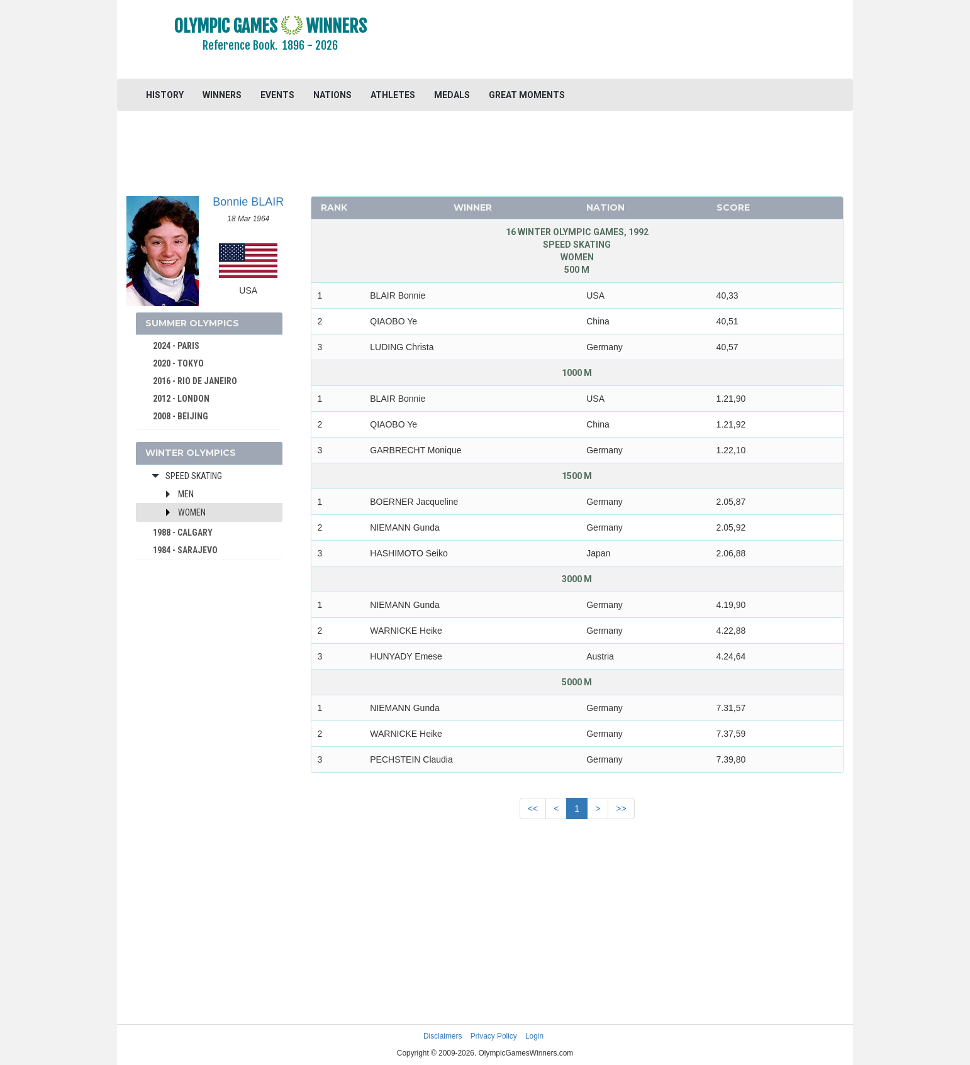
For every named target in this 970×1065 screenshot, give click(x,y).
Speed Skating (193, 476)
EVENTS (277, 95)
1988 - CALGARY (183, 532)
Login (534, 1036)
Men (186, 494)
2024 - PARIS (176, 346)
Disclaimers (442, 1036)
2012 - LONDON (181, 399)
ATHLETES (393, 95)
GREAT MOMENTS (527, 95)
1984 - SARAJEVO (185, 550)
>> (621, 808)
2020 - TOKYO (178, 363)
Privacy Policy (494, 1036)
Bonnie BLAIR (248, 202)
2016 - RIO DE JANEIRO (195, 381)
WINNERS (222, 95)
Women (192, 512)
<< (533, 808)
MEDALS (452, 95)
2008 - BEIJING (180, 416)
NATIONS (332, 95)
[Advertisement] (638, 41)
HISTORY (165, 95)
